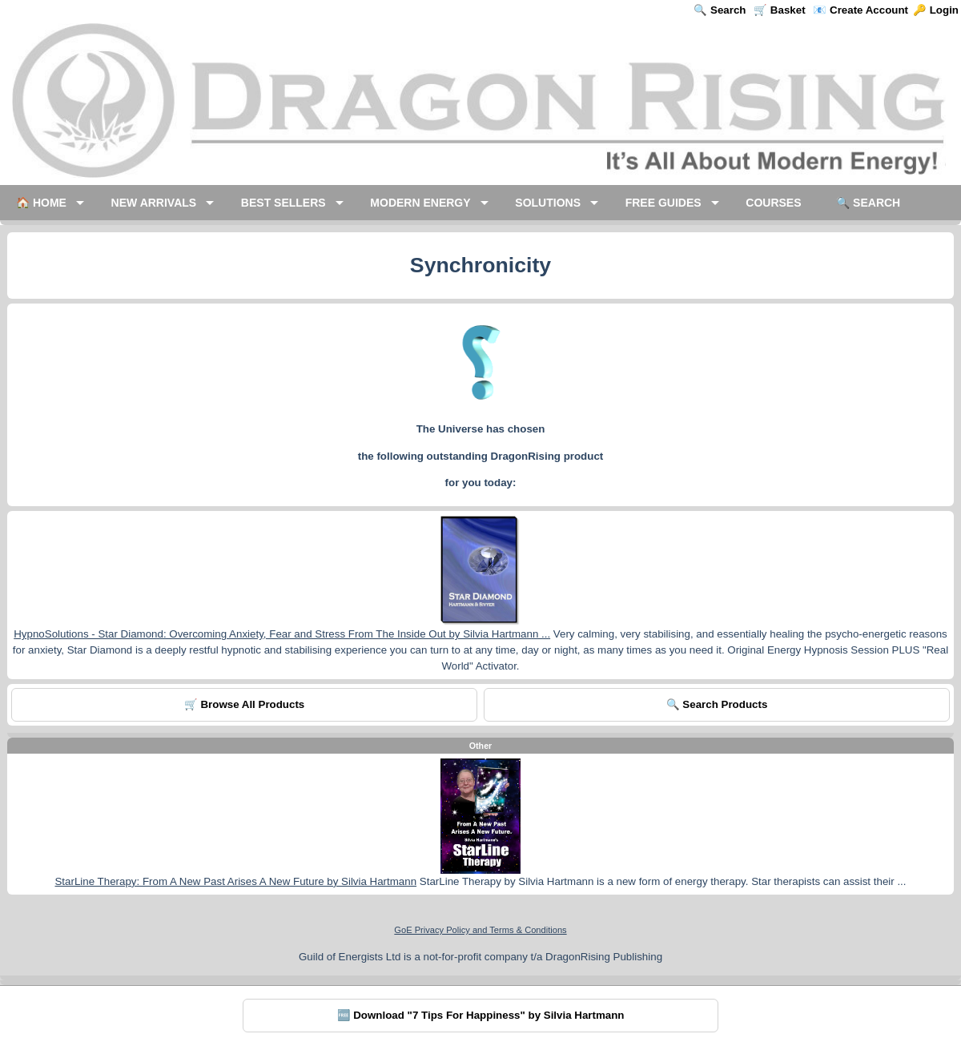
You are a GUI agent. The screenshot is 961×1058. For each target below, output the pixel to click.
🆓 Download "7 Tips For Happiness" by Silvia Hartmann (481, 1015)
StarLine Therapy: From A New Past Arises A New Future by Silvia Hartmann (235, 881)
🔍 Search (720, 10)
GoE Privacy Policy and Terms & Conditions (480, 930)
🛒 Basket (779, 10)
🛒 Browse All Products (244, 704)
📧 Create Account (860, 10)
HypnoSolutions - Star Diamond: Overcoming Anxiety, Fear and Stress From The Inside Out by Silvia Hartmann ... (282, 634)
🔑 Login (936, 10)
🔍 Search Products (717, 704)
